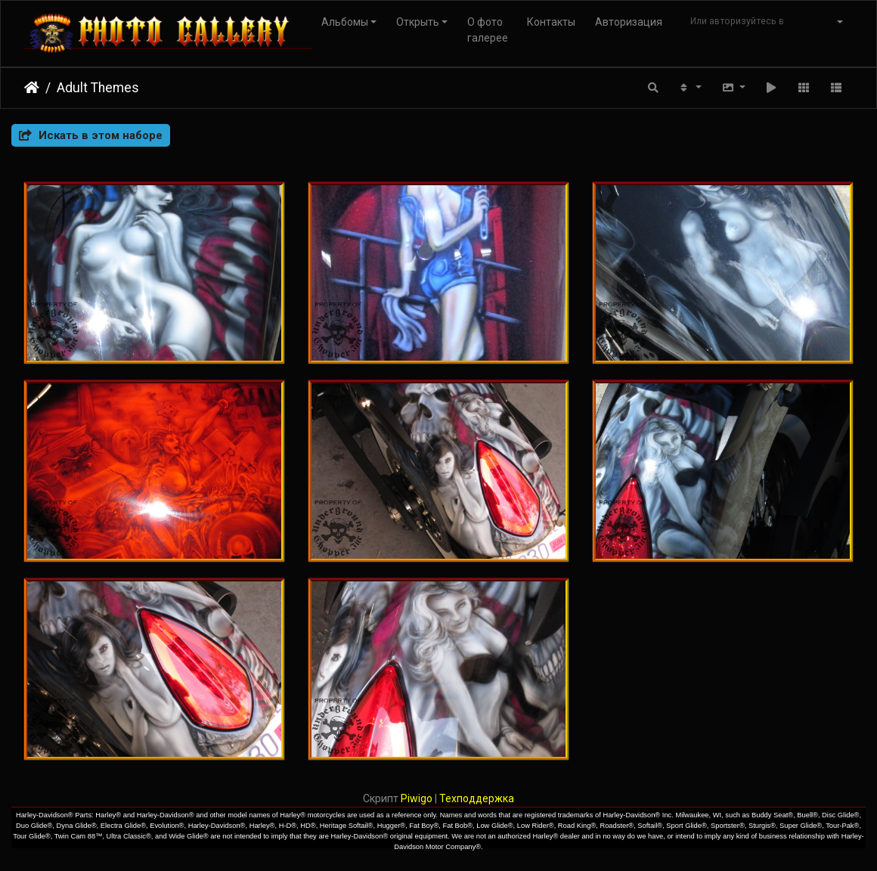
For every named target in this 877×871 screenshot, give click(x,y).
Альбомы (344, 22)
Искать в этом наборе (91, 135)
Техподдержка (476, 798)
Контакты (551, 22)
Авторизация (628, 22)
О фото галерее (487, 30)
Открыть (417, 22)
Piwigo (416, 798)
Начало (31, 88)
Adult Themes (98, 87)
